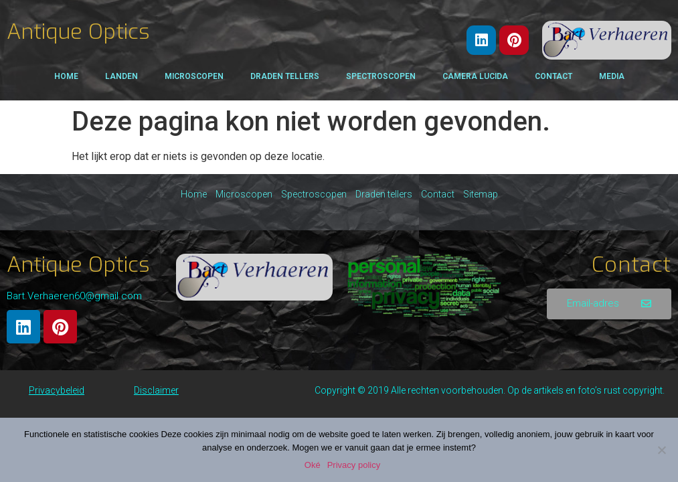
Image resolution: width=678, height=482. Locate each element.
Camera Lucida (475, 76)
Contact (553, 76)
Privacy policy (353, 465)
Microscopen (194, 76)
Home (66, 76)
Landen (121, 76)
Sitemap (480, 194)
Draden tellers (284, 76)
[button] (609, 304)
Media (611, 76)
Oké (313, 465)
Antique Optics (78, 31)
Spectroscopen (381, 76)
